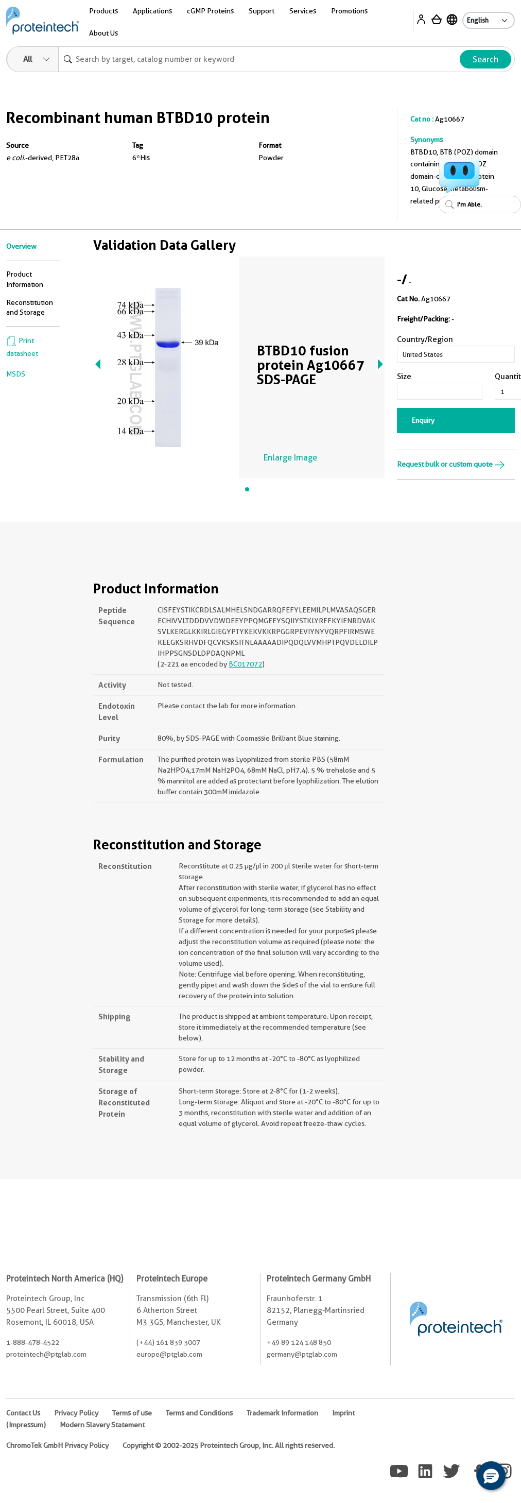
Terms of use (132, 1413)
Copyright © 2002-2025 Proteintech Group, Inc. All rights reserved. (229, 1445)
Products (103, 11)
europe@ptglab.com (169, 1354)
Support (261, 11)
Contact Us (23, 1413)
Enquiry (423, 420)
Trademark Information (282, 1413)
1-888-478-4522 (32, 1342)
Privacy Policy (76, 1413)
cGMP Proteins (210, 11)
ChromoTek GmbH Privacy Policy (57, 1445)
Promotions (349, 11)
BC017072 (245, 664)
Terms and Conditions (199, 1413)
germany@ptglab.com (302, 1354)
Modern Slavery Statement (102, 1425)
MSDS (15, 374)
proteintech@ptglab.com (46, 1354)
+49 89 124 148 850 (299, 1342)
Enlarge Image (290, 458)
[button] (491, 1475)
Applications (152, 11)
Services (302, 11)
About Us (103, 33)
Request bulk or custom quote (451, 464)
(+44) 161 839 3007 (168, 1342)
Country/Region (425, 339)
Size (404, 376)
